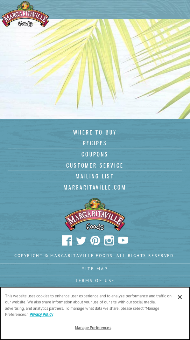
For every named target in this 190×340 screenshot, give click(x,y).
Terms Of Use (95, 281)
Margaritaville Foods (25, 14)
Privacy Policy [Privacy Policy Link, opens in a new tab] (41, 314)
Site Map (95, 269)
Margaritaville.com (95, 187)
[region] (95, 313)
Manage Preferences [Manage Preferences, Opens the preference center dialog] (93, 328)
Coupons (95, 154)
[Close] (180, 297)
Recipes (95, 143)
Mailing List (95, 176)
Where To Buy (94, 132)
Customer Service (94, 165)
